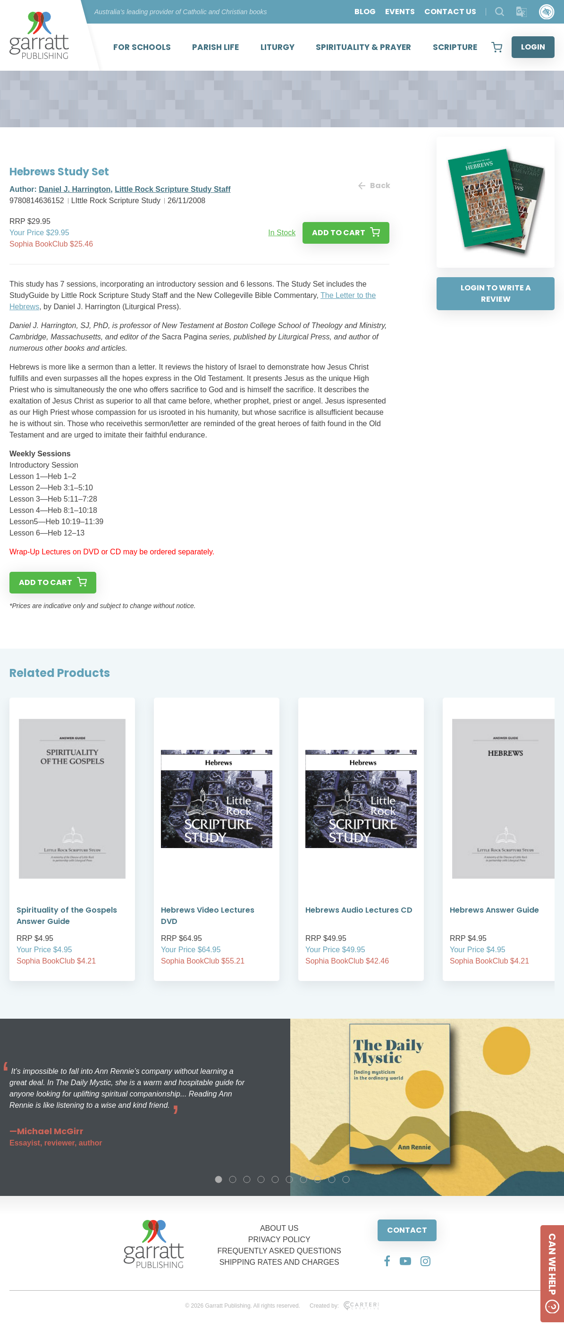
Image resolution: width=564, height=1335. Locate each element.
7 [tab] (303, 1179)
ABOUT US (279, 1228)
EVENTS (400, 11)
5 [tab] (275, 1179)
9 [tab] (332, 1179)
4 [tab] (261, 1179)
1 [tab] (218, 1179)
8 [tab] (317, 1179)
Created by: (344, 1305)
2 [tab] (232, 1179)
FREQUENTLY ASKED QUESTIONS (279, 1251)
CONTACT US (450, 11)
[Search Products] (499, 11)
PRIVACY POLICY (279, 1240)
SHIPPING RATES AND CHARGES (279, 1262)
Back (373, 185)
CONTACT (407, 1230)
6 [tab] (289, 1179)
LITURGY (278, 47)
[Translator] (521, 12)
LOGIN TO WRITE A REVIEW (496, 293)
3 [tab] (247, 1179)
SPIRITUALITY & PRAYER (363, 47)
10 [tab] (346, 1179)
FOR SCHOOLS (142, 47)
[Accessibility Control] (547, 12)
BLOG (365, 11)
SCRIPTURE (455, 47)
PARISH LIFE (215, 47)
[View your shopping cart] (496, 47)
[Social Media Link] (387, 1261)
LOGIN (533, 46)
